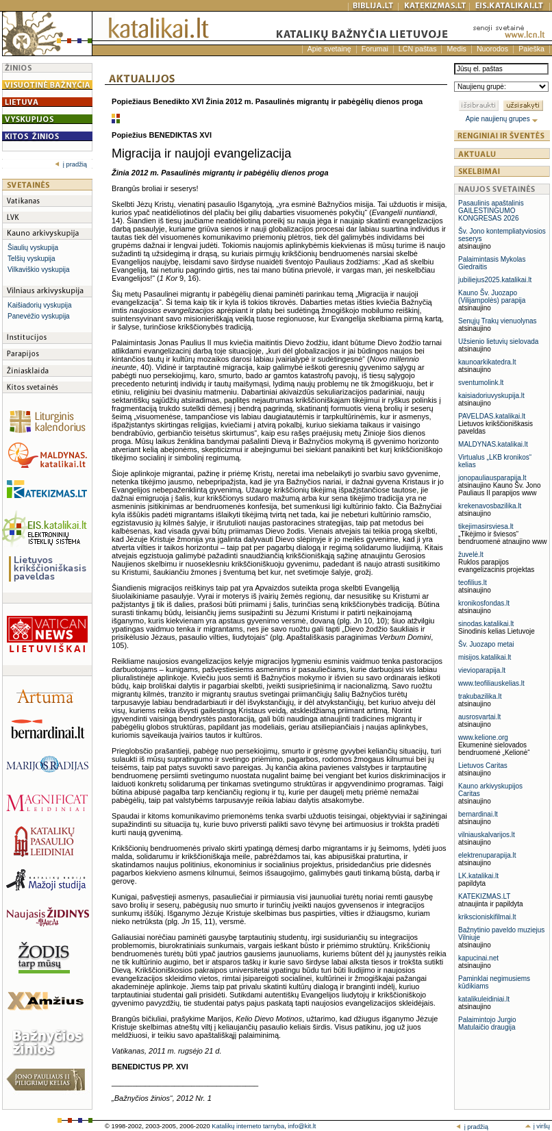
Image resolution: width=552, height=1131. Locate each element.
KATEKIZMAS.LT (484, 896)
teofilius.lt (472, 582)
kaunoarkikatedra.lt (487, 362)
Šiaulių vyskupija (33, 247)
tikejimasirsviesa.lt (486, 526)
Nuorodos (492, 49)
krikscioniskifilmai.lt (487, 917)
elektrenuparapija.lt (487, 855)
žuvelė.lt (471, 554)
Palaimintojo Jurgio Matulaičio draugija (487, 1023)
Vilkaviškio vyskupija (38, 269)
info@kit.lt (302, 1126)
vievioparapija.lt (481, 670)
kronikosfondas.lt (484, 603)
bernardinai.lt (478, 814)
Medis (456, 49)
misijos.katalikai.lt (484, 657)
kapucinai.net (478, 958)
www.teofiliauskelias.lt (491, 683)
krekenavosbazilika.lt (489, 506)
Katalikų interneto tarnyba (248, 1126)
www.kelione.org (483, 737)
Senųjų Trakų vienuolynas (497, 321)
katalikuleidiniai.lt (484, 999)
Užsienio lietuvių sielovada (498, 341)
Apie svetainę (329, 49)
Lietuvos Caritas (482, 765)
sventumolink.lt (480, 382)
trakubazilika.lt (479, 696)
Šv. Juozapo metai (486, 644)
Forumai (375, 49)
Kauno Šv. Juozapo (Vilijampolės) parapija (491, 296)
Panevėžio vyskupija (39, 316)
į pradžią (71, 164)
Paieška (531, 49)
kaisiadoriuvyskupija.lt (491, 395)
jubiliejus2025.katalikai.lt (494, 280)
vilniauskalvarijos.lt (486, 834)
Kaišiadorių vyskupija (39, 305)
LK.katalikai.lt (478, 876)
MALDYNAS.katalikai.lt (493, 444)
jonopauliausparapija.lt (492, 478)
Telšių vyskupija (31, 258)
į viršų (537, 1126)
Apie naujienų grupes (502, 119)
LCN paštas (418, 49)
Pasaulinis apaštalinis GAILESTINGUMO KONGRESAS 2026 (491, 210)
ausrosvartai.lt (479, 717)
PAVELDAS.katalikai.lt (491, 416)
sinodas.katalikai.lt (486, 623)
